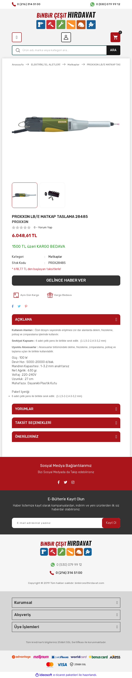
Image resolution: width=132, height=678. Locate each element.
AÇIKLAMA (23, 319)
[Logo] (65, 20)
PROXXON (20, 222)
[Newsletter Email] (66, 523)
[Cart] (115, 37)
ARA (113, 50)
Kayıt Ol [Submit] (111, 523)
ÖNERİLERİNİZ (26, 437)
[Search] (66, 50)
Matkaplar (55, 257)
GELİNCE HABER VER (66, 280)
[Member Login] (66, 37)
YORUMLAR (24, 409)
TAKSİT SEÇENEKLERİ (33, 423)
